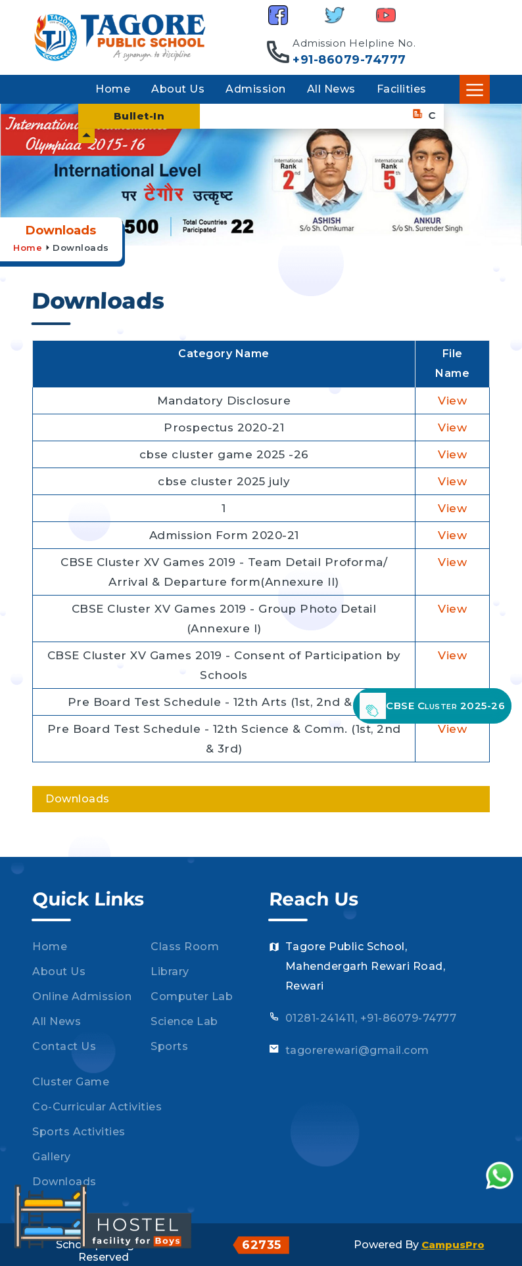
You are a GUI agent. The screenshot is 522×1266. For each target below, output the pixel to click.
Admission (255, 89)
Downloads (81, 247)
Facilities (402, 89)
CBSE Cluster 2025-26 (432, 706)
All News (331, 89)
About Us (177, 89)
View (452, 400)
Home (112, 89)
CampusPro (453, 1244)
